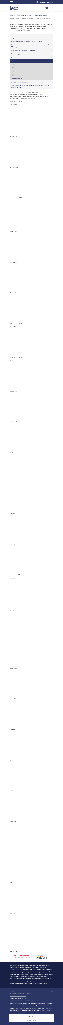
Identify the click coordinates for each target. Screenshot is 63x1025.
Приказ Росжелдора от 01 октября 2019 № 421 (22, 93)
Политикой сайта (14, 1008)
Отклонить (31, 1020)
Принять (31, 1016)
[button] (11, 957)
